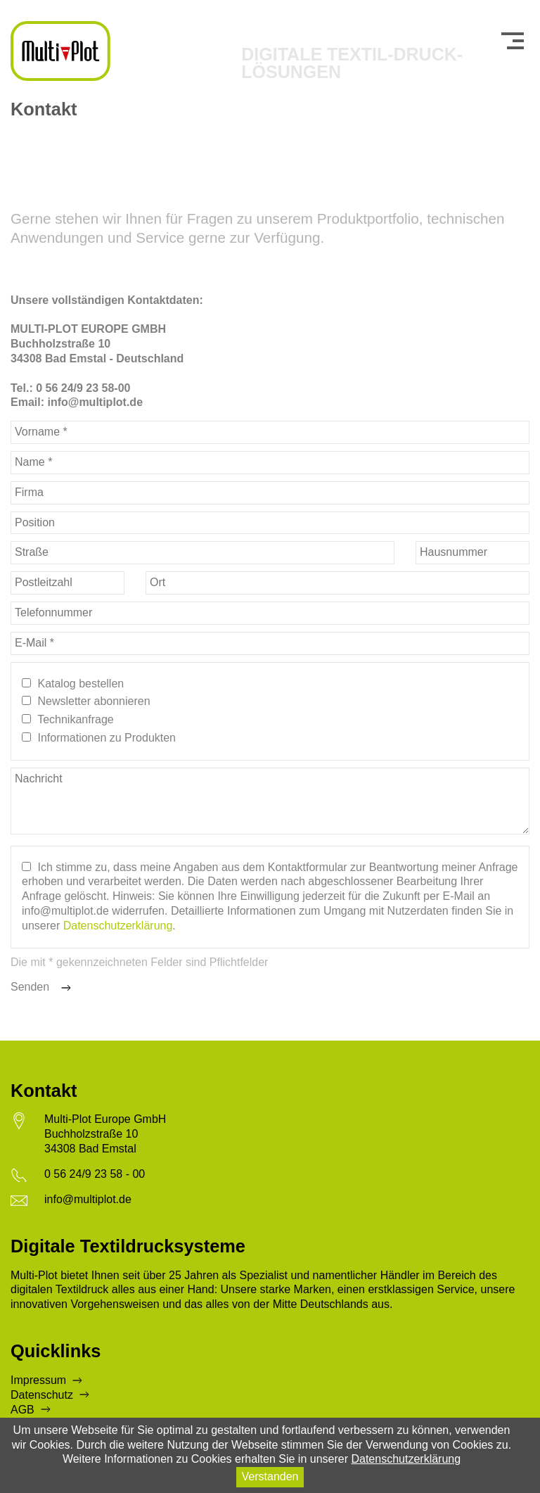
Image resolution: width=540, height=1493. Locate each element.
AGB (22, 1410)
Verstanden (270, 1476)
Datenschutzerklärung (118, 926)
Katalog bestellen (80, 684)
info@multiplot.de (87, 1199)
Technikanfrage (75, 719)
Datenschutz (42, 1395)
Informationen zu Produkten (106, 738)
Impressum (38, 1380)
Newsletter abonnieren (93, 701)
